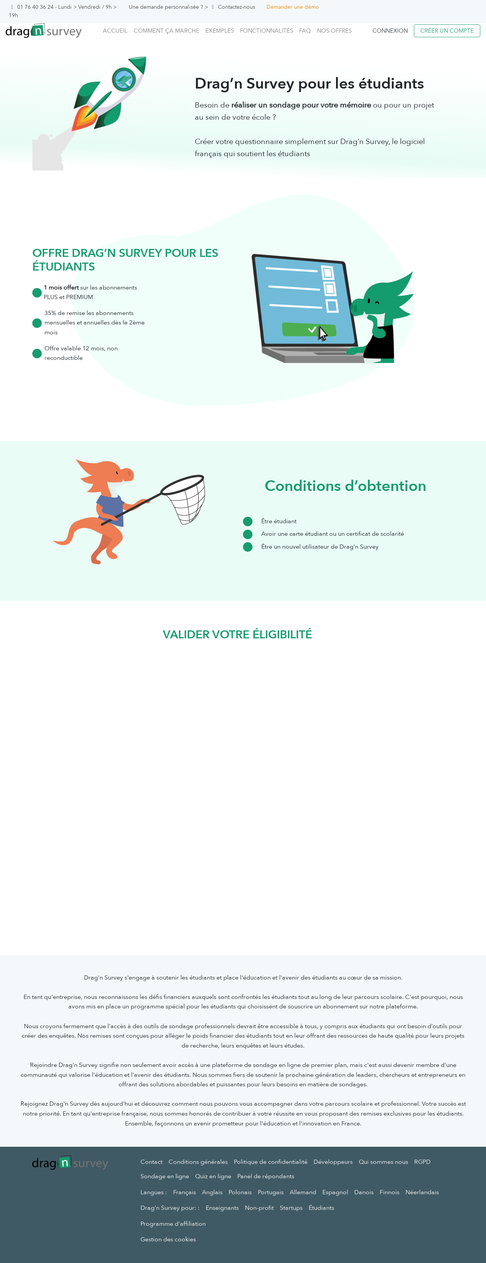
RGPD (422, 1162)
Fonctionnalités (266, 31)
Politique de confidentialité (271, 1162)
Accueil (115, 31)
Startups (291, 1208)
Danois (364, 1192)
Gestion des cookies (168, 1239)
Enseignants (222, 1208)
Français (184, 1192)
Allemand (303, 1192)
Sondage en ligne (164, 1176)
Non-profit (259, 1208)
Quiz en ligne (213, 1176)
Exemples (219, 31)
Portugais (271, 1192)
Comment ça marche (166, 31)
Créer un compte (447, 31)
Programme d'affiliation (173, 1224)
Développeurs (333, 1162)
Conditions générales (198, 1162)
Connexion (390, 31)
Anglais (212, 1192)
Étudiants (321, 1208)
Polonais (240, 1192)
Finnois (389, 1192)
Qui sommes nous (383, 1162)
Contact (151, 1162)
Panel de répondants (265, 1176)
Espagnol (335, 1192)
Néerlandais (422, 1192)
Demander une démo (293, 7)
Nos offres (334, 31)
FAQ (305, 31)
